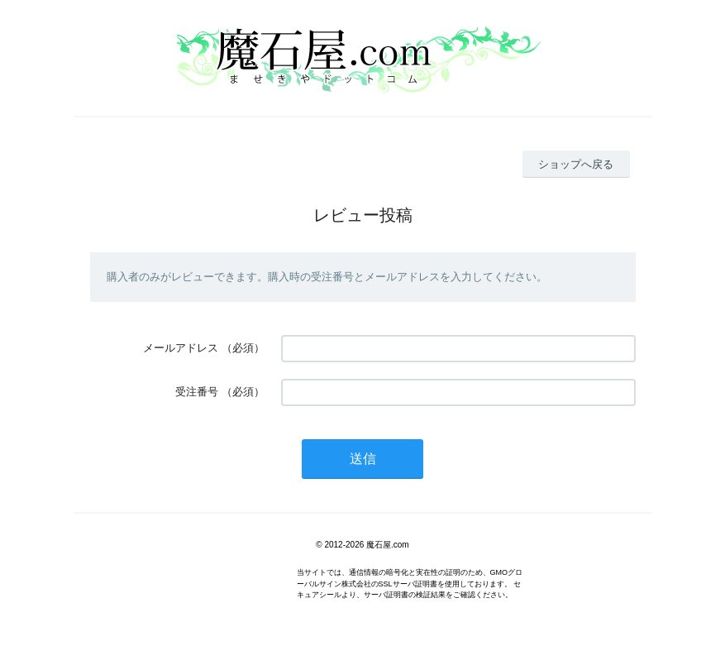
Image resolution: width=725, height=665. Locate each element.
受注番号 (196, 391)
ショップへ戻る (575, 164)
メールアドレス (180, 348)
